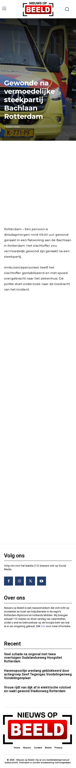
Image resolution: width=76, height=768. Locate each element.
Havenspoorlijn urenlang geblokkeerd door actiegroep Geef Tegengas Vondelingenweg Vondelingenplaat (38, 674)
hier (43, 626)
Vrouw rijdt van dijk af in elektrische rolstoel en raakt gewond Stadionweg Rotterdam (37, 689)
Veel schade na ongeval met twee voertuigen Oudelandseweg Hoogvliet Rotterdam (33, 657)
